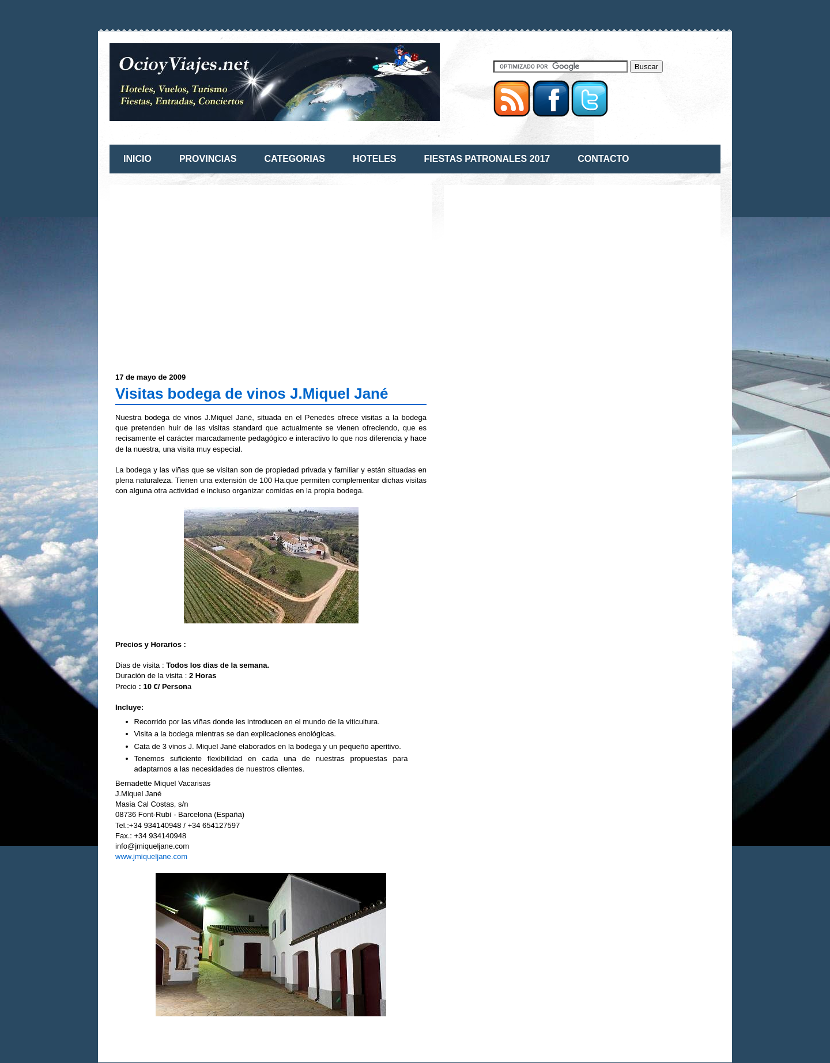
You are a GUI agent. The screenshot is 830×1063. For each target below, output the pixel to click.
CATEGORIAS (294, 159)
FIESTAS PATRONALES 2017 (487, 159)
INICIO (137, 159)
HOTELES (375, 159)
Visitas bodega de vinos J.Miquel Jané (251, 393)
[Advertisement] (212, 271)
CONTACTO (603, 159)
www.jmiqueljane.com (151, 856)
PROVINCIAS (208, 159)
